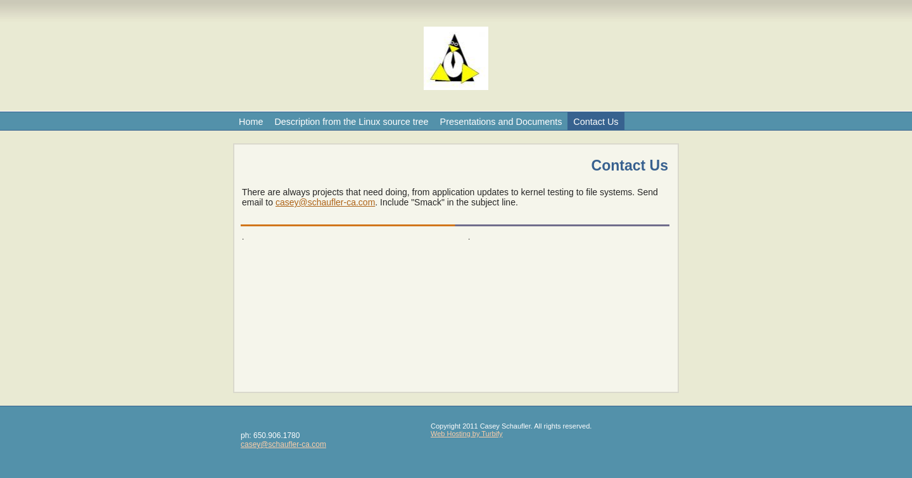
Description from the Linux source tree (351, 122)
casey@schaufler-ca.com (325, 202)
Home (251, 122)
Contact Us (595, 122)
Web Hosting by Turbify (467, 433)
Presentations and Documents (501, 122)
